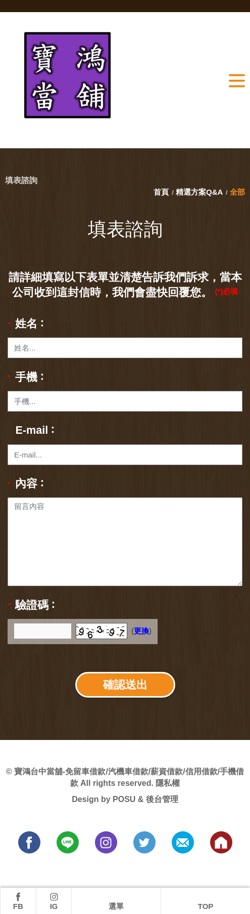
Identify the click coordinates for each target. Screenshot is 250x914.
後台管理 (162, 799)
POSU (124, 799)
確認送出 (125, 684)
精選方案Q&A (199, 192)
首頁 (162, 192)
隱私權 (168, 783)
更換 (141, 630)
